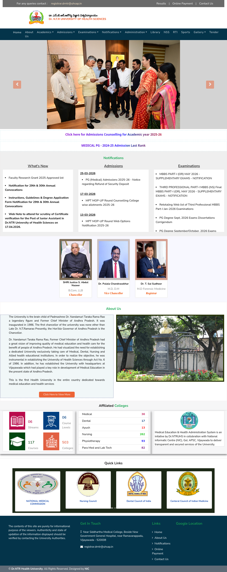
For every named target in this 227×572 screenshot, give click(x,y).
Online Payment (182, 4)
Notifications (110, 32)
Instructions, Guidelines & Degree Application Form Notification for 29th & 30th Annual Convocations (37, 207)
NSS (167, 32)
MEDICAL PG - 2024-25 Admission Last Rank (113, 145)
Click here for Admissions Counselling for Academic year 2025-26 (113, 134)
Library (155, 32)
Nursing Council (88, 501)
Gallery (199, 32)
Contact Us (206, 4)
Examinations (87, 32)
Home (17, 32)
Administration (135, 32)
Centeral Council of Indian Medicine (189, 501)
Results (161, 4)
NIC (87, 569)
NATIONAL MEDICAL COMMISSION (37, 503)
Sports (185, 32)
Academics (44, 32)
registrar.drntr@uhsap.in (66, 4)
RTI (175, 32)
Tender (213, 32)
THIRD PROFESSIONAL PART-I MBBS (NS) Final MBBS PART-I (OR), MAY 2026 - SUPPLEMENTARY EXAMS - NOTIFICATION (189, 191)
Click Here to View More (56, 394)
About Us (29, 34)
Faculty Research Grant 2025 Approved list (36, 183)
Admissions (65, 32)
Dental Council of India (139, 501)
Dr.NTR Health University (27, 569)
